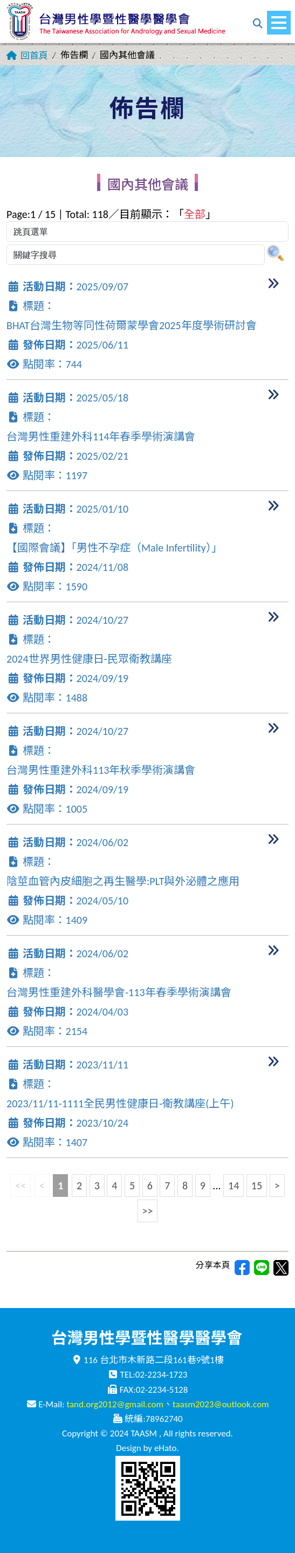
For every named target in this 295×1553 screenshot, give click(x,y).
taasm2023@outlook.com (221, 1404)
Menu (281, 17)
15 (256, 1185)
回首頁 (34, 56)
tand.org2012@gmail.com (114, 1404)
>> (147, 1210)
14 (233, 1185)
